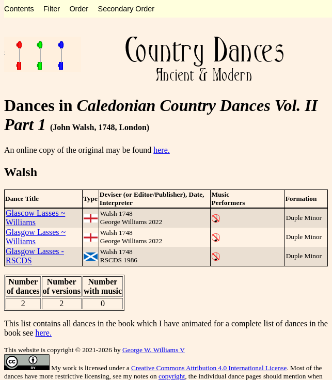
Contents (19, 9)
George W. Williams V (153, 350)
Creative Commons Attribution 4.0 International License (209, 368)
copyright (172, 376)
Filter (51, 9)
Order (78, 9)
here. (161, 150)
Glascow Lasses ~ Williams (35, 218)
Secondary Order (126, 9)
